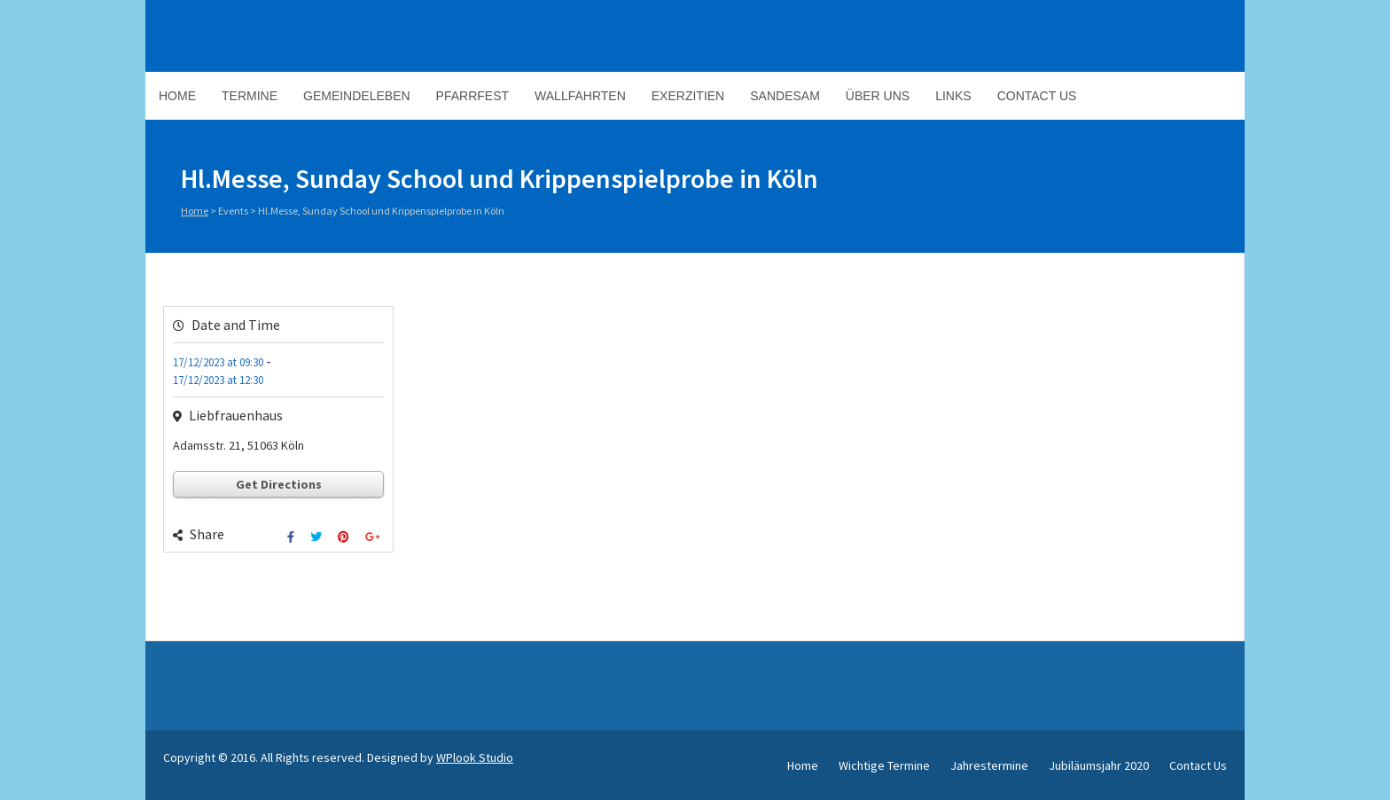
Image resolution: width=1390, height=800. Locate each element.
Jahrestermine (989, 765)
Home (177, 96)
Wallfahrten (580, 96)
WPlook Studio (474, 757)
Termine (249, 96)
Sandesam (785, 96)
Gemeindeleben (356, 96)
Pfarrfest (472, 96)
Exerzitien (688, 96)
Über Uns (878, 96)
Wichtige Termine (884, 765)
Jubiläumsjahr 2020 (1099, 765)
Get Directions (279, 484)
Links (953, 96)
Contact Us (1037, 96)
